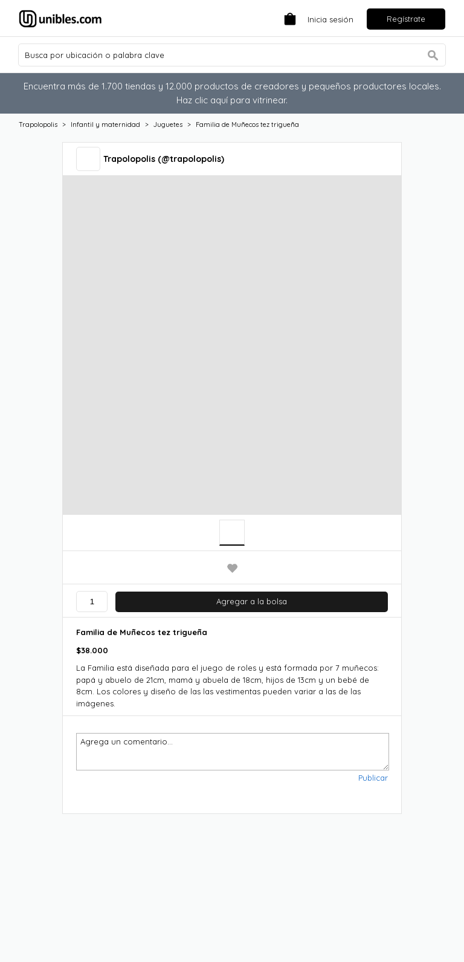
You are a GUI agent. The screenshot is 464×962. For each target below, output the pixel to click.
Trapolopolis (38, 124)
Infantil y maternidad (105, 124)
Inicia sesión (330, 19)
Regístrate (406, 19)
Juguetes (167, 124)
